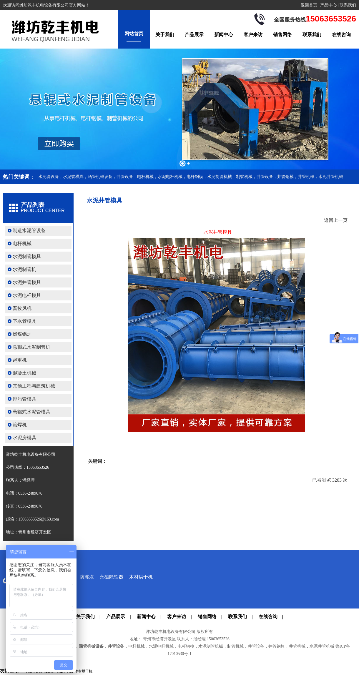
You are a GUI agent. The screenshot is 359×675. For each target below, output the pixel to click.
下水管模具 (24, 321)
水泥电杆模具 (27, 295)
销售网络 (282, 34)
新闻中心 (223, 34)
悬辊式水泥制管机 (31, 347)
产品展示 (194, 34)
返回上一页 (336, 220)
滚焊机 (20, 424)
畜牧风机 (22, 308)
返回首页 (309, 5)
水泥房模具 (24, 437)
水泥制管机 (24, 269)
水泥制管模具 (27, 256)
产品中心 (328, 5)
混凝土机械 (24, 372)
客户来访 (253, 34)
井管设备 (116, 646)
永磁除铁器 (111, 576)
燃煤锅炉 (22, 334)
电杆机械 (22, 243)
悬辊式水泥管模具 (31, 411)
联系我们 (348, 5)
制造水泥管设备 (29, 230)
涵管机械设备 (91, 646)
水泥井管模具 (27, 282)
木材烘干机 (141, 576)
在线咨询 (341, 34)
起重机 (20, 360)
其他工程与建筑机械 (34, 385)
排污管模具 (24, 398)
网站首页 (133, 33)
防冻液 (87, 576)
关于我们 (164, 34)
